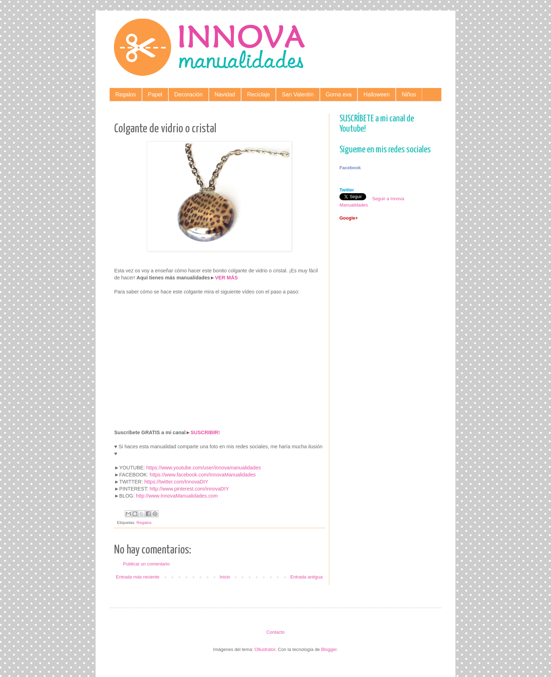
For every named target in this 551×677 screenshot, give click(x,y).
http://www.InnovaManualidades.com (177, 496)
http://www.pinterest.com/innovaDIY (189, 489)
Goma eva (339, 94)
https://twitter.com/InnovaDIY (176, 482)
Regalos (125, 94)
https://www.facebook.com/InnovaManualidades (203, 474)
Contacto (275, 632)
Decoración (188, 94)
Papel (155, 94)
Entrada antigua (306, 577)
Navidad (225, 94)
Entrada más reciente (138, 577)
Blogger (329, 649)
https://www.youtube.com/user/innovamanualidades (203, 467)
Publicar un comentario (146, 564)
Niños (409, 94)
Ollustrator (264, 649)
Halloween (376, 94)
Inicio (225, 577)
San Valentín (297, 94)
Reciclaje (258, 94)
